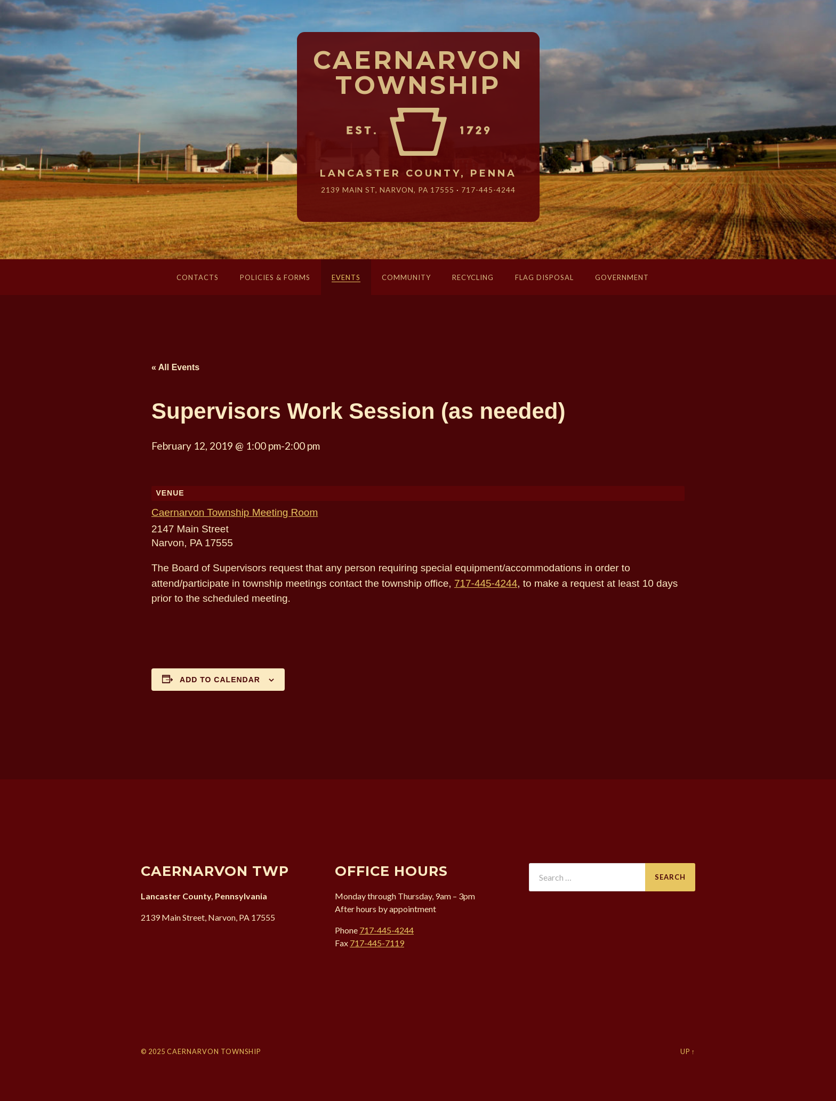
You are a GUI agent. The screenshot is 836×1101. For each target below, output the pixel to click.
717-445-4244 (488, 189)
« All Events (175, 367)
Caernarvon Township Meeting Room (234, 512)
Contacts (197, 277)
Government (622, 277)
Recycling (473, 277)
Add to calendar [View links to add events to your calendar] (220, 679)
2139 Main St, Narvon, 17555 (387, 189)
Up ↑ (687, 1051)
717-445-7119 (377, 943)
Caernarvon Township (418, 73)
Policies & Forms (275, 277)
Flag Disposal (544, 277)
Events (346, 277)
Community (406, 277)
